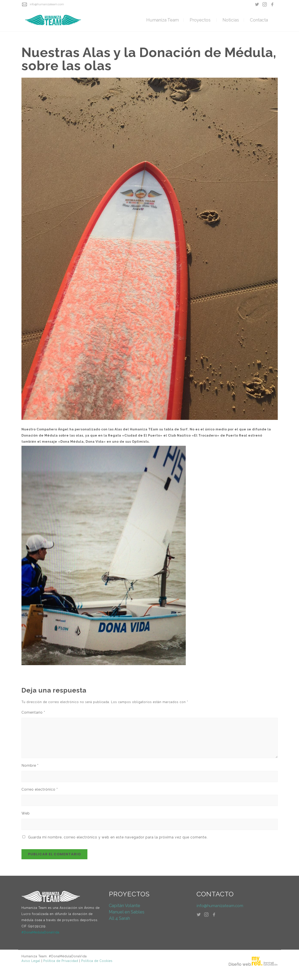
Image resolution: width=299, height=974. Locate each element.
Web (25, 813)
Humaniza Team (162, 20)
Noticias (231, 20)
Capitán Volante (124, 905)
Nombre (30, 765)
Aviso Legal (30, 961)
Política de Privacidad (60, 961)
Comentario (33, 712)
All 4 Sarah (119, 918)
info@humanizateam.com (47, 4)
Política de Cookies (97, 961)
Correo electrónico (39, 789)
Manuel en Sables (126, 912)
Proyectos (200, 20)
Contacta (259, 20)
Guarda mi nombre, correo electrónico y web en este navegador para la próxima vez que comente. (117, 837)
